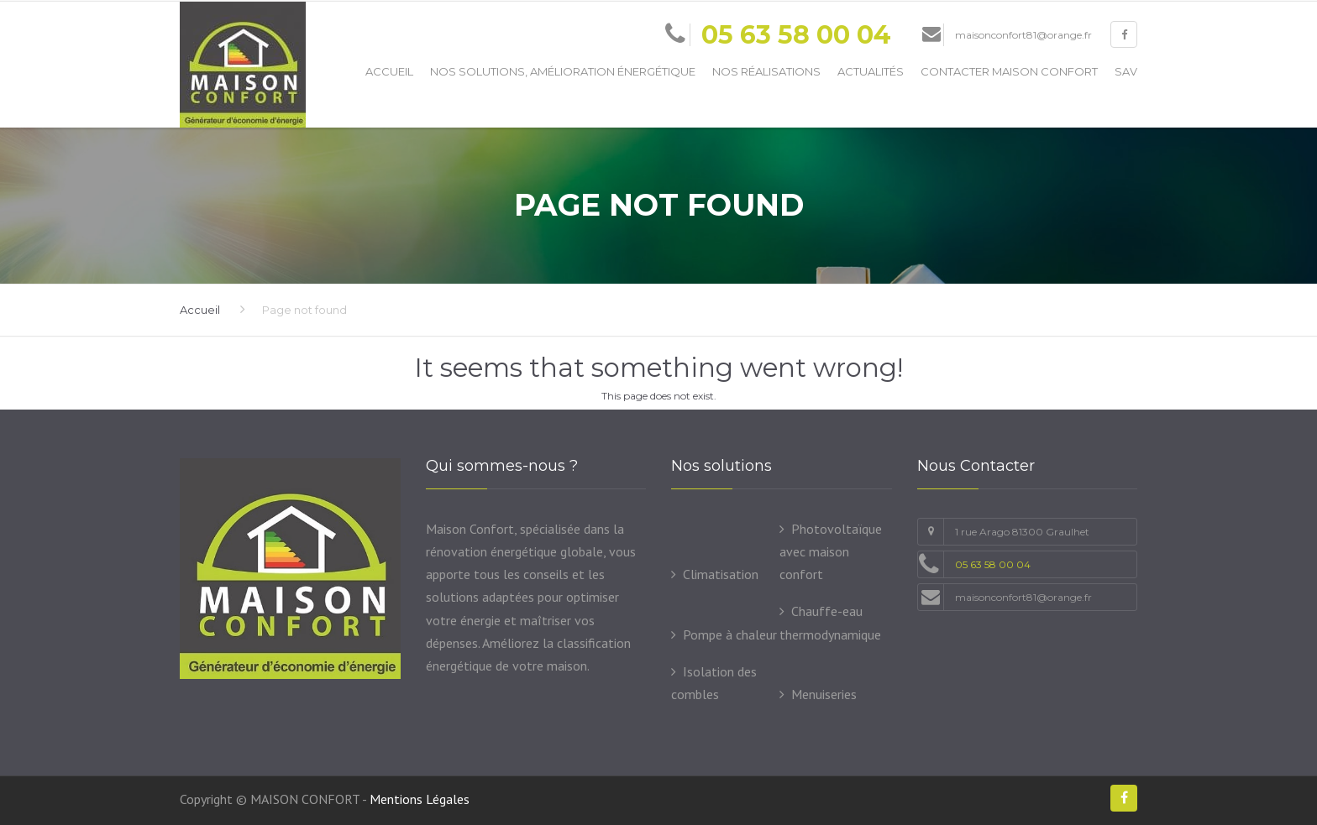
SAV (1126, 71)
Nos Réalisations (766, 71)
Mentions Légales (420, 799)
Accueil (389, 71)
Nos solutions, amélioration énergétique (562, 71)
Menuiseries (824, 694)
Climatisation (720, 574)
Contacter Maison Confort (1009, 71)
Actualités (870, 71)
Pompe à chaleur (730, 634)
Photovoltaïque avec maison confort (830, 551)
